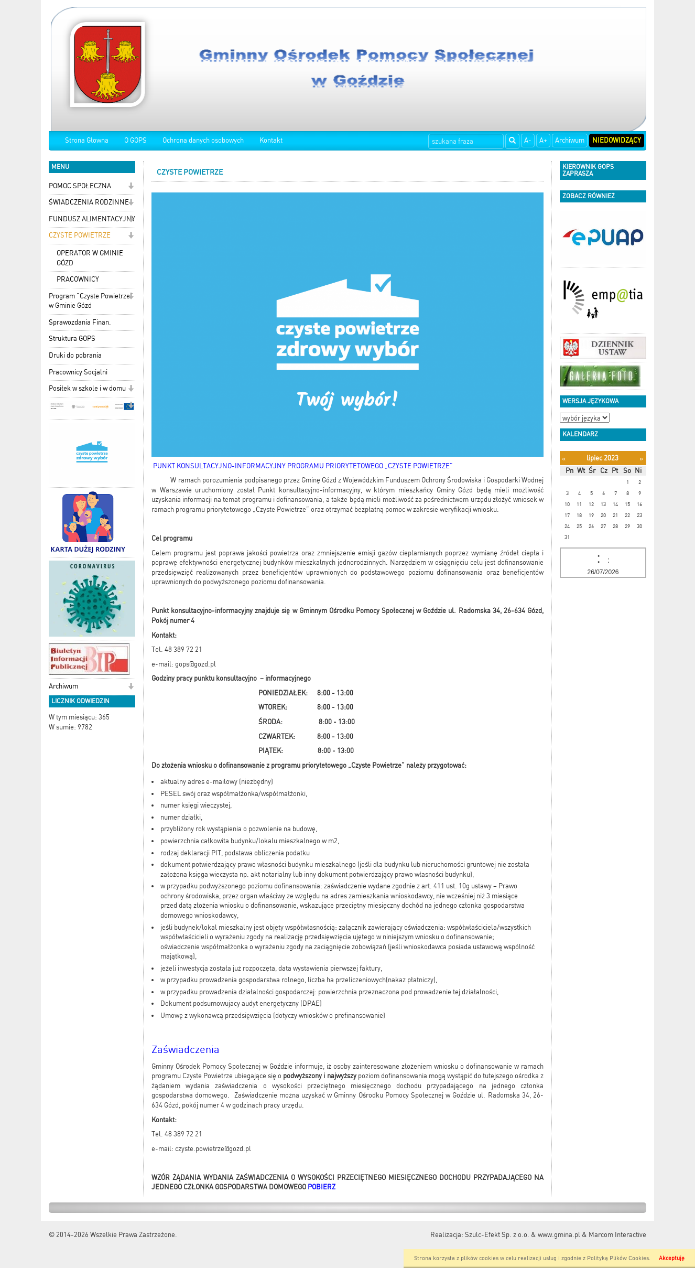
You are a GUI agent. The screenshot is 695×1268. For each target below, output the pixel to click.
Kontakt (271, 140)
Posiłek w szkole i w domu (87, 388)
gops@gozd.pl (195, 664)
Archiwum (569, 140)
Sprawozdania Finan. (80, 322)
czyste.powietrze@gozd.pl (213, 1149)
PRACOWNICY (78, 279)
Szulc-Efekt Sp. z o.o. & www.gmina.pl (522, 1235)
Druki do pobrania (75, 355)
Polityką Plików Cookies (618, 1258)
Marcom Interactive (617, 1235)
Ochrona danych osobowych (203, 140)
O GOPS (135, 140)
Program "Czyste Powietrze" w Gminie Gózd (91, 301)
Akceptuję (672, 1258)
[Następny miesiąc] (641, 459)
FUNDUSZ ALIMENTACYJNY (92, 219)
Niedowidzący (616, 140)
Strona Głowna (86, 140)
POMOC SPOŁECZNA (80, 186)
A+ (543, 140)
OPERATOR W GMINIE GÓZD (90, 258)
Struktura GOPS (72, 338)
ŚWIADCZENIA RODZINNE (89, 202)
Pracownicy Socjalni (78, 372)
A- (527, 140)
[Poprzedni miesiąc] (564, 459)
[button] (130, 187)
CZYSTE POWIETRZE (80, 235)
